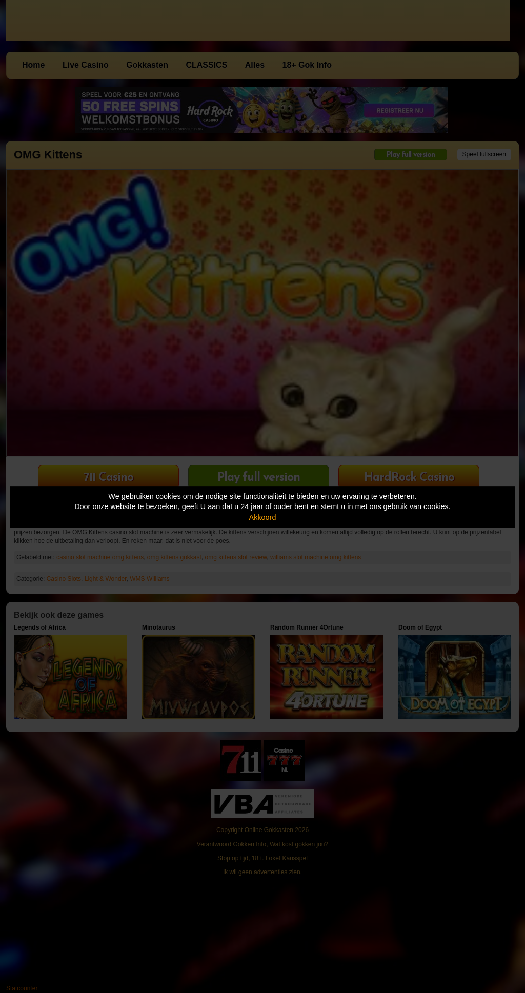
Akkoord (262, 517)
